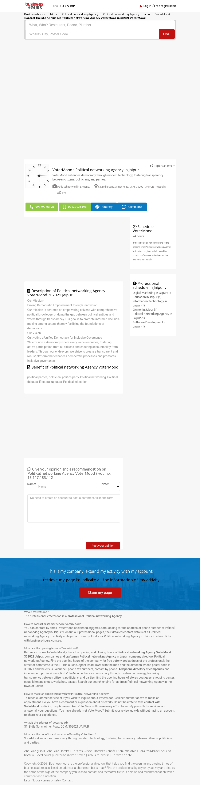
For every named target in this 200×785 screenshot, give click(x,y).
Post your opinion (103, 545)
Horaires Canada (104, 751)
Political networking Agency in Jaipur (104, 656)
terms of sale (51, 780)
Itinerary (104, 207)
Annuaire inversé (98, 755)
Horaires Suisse (82, 751)
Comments (132, 207)
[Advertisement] (100, 71)
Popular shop (63, 6)
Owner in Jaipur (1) (145, 309)
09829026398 (42, 207)
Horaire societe (122, 755)
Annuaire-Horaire (58, 751)
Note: (104, 484)
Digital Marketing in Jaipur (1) (152, 292)
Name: (29, 484)
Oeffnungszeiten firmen (69, 755)
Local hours (43, 755)
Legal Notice (32, 780)
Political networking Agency (71, 186)
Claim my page (100, 592)
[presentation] (59, 534)
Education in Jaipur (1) (147, 297)
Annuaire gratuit (34, 751)
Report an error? (162, 165)
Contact (67, 780)
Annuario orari (127, 751)
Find (166, 34)
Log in (147, 6)
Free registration (165, 6)
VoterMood (120, 660)
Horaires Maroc (148, 751)
